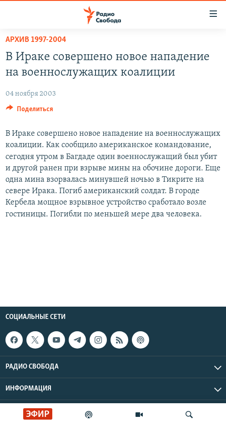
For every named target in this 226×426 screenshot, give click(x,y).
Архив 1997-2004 (35, 40)
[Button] (29, 111)
